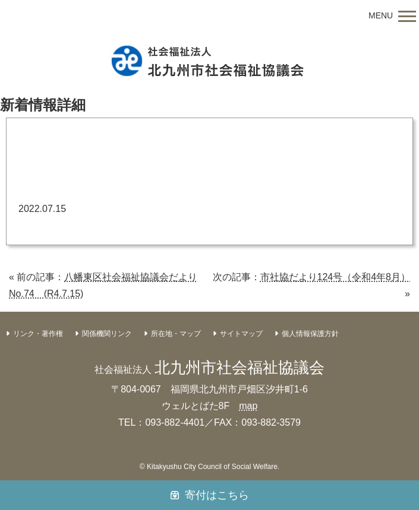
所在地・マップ (176, 334)
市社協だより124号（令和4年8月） (335, 277)
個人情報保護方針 (310, 334)
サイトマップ (241, 334)
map (248, 406)
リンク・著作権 (38, 334)
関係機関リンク (107, 334)
